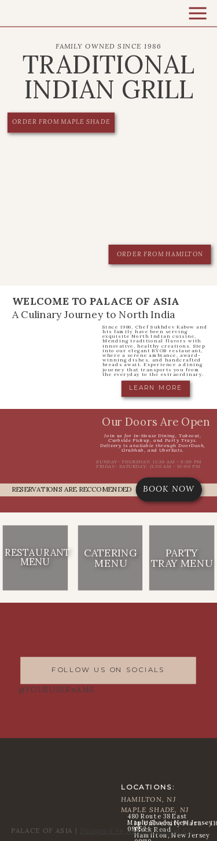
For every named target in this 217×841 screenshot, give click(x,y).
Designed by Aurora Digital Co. (137, 830)
